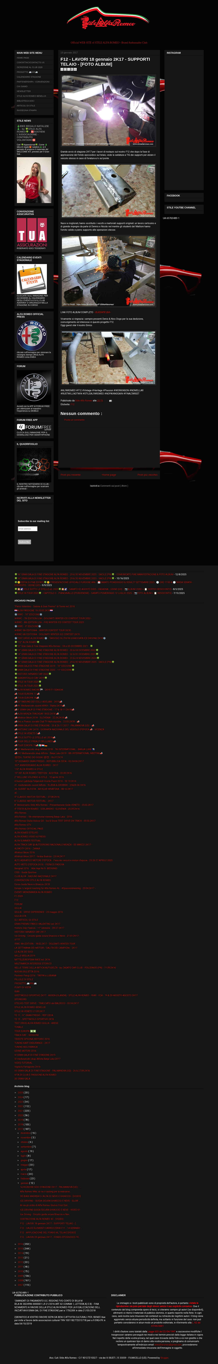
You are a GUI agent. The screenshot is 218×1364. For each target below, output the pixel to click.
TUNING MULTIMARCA (26, 1047)
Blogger (164, 1357)
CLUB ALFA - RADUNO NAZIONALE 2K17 (35, 876)
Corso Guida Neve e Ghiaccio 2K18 (32, 884)
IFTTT (17, 939)
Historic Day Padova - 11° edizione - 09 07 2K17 (39, 928)
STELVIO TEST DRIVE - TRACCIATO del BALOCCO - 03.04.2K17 (46, 1003)
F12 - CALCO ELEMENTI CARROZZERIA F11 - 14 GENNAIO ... (51, 1228)
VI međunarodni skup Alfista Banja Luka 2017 (37, 1058)
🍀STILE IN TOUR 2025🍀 (28, 685)
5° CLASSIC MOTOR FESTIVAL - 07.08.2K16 (36, 796)
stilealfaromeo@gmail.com (168, 1344)
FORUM (18, 904)
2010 (21, 1271)
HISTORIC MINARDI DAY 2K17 (30, 931)
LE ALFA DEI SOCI (23, 951)
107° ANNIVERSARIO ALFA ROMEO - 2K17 (36, 765)
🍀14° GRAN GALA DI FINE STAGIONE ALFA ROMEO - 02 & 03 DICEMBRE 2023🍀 (56, 654)
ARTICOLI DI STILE (26, 106)
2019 (21, 1119)
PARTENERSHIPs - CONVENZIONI (33, 82)
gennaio (25, 1183)
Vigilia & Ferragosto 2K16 (27, 1066)
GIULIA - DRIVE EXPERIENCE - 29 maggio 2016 (38, 912)
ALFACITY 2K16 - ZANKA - (28, 848)
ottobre (25, 1142)
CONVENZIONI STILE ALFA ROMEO (32, 880)
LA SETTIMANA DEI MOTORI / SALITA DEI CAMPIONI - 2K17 (45, 947)
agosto (24, 1151)
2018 (21, 1124)
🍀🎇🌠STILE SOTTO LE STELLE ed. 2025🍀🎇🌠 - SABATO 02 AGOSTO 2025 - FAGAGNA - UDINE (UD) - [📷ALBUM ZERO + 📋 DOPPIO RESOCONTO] (92, 589)
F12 (73, 404)
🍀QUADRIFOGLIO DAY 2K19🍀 (30, 678)
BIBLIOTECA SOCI (25, 101)
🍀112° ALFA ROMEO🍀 (27, 642)
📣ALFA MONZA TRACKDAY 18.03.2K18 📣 (36, 713)
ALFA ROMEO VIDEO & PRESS (30, 836)
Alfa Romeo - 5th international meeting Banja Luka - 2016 (43, 816)
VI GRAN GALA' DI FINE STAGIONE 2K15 (34, 1055)
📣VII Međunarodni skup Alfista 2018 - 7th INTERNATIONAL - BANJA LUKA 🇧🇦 (54, 749)
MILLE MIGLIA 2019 (24, 955)
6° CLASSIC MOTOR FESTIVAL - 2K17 (33, 801)
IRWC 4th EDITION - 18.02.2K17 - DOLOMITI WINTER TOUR (44, 943)
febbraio (25, 1178)
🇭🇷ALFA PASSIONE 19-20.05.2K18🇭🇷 (33, 610)
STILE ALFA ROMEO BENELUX (31, 96)
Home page (109, 474)
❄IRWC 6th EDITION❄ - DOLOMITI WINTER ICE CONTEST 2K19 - (47, 634)
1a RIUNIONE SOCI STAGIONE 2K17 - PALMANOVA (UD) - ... (50, 1187)
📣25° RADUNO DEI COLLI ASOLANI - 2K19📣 (38, 701)
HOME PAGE (23, 58)
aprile (24, 1169)
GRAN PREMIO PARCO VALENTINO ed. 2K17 (37, 923)
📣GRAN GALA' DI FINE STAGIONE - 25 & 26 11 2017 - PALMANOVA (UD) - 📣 (54, 725)
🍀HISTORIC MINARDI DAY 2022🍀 (32, 674)
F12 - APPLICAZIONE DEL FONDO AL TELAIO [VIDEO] (48, 1232)
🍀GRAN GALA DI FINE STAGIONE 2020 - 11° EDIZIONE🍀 (44, 669)
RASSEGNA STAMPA (27, 110)
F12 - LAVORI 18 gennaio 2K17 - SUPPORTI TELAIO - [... (48, 1223)
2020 (21, 1115)
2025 (21, 1092)
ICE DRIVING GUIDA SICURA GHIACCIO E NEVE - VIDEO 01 (50, 1209)
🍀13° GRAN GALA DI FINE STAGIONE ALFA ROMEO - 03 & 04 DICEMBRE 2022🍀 (56, 650)
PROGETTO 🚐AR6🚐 (27, 72)
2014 (21, 1253)
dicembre (26, 1133)
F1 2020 (18, 896)
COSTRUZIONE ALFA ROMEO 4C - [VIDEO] (41, 1219)
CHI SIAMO (22, 86)
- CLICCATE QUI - (102, 312)
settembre (26, 1146)
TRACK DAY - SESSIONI (26, 1035)
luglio (24, 1155)
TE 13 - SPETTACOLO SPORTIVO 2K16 (34, 1019)
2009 (21, 1276)
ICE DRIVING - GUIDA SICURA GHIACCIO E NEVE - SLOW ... (50, 1200)
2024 (21, 1097)
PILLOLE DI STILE (23, 979)
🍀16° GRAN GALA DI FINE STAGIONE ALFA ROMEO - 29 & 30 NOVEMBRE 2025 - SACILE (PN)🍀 (64, 578)
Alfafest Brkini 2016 (24, 852)
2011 (21, 1266)
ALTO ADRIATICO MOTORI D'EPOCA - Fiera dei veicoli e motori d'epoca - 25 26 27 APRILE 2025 (63, 860)
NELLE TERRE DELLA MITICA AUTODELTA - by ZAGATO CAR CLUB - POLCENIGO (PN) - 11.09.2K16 (65, 967)
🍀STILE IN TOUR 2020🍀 (28, 681)
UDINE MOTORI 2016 (25, 1050)
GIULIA (18, 908)
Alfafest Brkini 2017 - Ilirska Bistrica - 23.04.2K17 (39, 856)
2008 (21, 1280)
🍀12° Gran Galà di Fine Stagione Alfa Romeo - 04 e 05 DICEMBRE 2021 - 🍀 (53, 646)
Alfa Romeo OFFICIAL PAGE (28, 828)
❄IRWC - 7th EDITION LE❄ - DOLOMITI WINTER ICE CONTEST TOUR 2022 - (53, 618)
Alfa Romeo (20, 812)
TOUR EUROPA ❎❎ (25, 1031)
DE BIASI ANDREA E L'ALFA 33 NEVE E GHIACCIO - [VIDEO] (50, 1196)
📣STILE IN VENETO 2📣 (27, 733)
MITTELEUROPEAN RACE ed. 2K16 (32, 959)
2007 (21, 1285)
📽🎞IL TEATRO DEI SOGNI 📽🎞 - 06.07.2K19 (38, 757)
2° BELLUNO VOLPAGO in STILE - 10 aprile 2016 (39, 777)
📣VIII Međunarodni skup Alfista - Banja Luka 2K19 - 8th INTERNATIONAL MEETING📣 (58, 753)
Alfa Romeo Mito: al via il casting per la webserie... (45, 1191)
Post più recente (71, 474)
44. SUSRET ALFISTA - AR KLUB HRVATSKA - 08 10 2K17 (43, 789)
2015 (21, 1248)
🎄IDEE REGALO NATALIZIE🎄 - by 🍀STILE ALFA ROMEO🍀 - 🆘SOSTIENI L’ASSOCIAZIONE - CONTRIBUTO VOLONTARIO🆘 (33, 133)
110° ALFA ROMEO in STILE (28, 769)
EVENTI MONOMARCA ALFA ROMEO (33, 892)
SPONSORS (20, 999)
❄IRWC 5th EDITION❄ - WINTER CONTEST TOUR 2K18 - (43, 630)
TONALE (18, 1027)
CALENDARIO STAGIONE (29, 77)
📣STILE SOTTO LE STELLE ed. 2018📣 (34, 737)
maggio (25, 1164)
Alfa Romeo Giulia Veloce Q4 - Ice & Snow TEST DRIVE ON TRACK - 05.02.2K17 (54, 820)
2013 (21, 1257)
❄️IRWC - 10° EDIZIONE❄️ (28, 614)
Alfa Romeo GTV (22, 824)
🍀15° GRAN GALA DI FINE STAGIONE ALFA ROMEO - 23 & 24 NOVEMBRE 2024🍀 (56, 658)
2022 (21, 1106)
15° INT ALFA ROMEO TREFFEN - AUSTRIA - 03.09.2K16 (43, 773)
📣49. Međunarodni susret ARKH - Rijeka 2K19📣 (39, 705)
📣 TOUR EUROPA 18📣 (26, 697)
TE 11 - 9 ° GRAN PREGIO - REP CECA (33, 1015)
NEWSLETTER (24, 91)
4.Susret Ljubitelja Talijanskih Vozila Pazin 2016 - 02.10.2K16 (45, 781)
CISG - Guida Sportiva (25, 872)
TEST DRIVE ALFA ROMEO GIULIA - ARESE (36, 1023)
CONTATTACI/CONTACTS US (31, 62)
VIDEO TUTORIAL (23, 1062)
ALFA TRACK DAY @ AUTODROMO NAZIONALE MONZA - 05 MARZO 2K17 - (53, 844)
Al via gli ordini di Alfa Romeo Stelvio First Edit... (44, 1205)
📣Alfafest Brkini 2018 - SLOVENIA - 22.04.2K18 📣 (41, 717)
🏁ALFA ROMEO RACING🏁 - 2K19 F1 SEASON (38, 689)
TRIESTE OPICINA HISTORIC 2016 (32, 1039)
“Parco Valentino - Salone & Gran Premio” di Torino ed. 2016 (44, 606)
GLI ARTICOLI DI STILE (26, 920)
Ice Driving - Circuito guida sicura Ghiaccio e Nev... (45, 1214)
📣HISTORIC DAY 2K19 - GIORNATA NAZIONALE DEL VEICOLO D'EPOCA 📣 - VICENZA (59, 729)
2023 (21, 1101)
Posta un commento (74, 419)
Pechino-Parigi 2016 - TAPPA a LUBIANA (35, 975)
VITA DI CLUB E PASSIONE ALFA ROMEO (35, 1074)
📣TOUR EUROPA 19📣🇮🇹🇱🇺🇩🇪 (30, 745)
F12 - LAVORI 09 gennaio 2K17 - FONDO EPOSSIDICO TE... (50, 1237)
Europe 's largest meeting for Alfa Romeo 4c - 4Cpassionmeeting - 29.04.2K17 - (55, 888)
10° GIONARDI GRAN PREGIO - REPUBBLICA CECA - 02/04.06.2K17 (49, 761)
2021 (21, 1110)
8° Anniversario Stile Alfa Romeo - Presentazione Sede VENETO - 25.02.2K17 (53, 805)
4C (15, 793)
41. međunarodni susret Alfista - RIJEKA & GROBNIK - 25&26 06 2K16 (50, 785)
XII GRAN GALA (22, 1078)
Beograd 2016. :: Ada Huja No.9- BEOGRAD (35, 868)
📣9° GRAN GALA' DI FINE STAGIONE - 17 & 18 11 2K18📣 (44, 709)
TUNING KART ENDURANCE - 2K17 (32, 1043)
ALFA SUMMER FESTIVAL (27, 840)
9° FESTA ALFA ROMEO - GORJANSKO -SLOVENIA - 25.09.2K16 (47, 808)
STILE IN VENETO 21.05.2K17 (29, 1011)
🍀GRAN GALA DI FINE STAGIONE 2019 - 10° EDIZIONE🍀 (44, 666)
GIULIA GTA (20, 916)
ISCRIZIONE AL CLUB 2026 (30, 67)
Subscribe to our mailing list (33, 521)
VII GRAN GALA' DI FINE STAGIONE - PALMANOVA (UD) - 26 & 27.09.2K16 (52, 1070)
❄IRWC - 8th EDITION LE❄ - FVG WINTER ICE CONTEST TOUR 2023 (49, 622)
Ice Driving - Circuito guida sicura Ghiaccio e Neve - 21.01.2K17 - (47, 935)
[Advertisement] (109, 447)
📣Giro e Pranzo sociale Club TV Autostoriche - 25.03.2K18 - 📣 (47, 721)
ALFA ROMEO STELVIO (26, 832)
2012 (21, 1262)
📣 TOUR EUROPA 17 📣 (27, 693)
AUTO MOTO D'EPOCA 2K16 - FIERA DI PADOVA (39, 864)
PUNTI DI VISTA (22, 987)
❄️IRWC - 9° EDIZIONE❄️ (27, 626)
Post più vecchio (147, 474)
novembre (26, 1137)
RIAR (17, 991)
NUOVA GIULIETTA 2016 (26, 971)
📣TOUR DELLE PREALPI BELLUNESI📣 (35, 741)
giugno (24, 1160)
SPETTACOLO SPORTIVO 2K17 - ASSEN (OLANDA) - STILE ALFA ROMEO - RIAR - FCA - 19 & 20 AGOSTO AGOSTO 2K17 (75, 995)
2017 (21, 1129)
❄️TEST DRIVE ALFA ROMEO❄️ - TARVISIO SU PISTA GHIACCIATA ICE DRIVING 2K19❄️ (60, 638)
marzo (24, 1174)
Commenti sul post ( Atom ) (114, 485)
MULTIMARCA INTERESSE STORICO (33, 963)
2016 (21, 1244)
